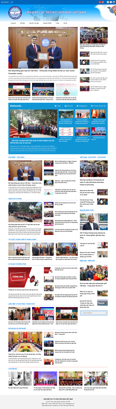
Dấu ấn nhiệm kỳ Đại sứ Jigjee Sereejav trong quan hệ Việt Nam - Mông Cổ (98, 88)
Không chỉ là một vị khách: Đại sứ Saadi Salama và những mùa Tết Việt (87, 254)
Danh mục (5, 2)
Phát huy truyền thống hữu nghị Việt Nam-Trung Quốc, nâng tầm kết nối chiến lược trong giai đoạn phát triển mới (98, 123)
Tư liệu (58, 23)
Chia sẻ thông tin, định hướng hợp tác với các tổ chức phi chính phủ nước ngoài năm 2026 (66, 213)
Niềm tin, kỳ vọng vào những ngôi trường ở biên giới (87, 294)
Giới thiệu (22, 23)
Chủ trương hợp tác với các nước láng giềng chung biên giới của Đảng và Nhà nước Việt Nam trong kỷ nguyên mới (65, 123)
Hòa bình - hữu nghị (34, 23)
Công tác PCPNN (47, 23)
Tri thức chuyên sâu (98, 106)
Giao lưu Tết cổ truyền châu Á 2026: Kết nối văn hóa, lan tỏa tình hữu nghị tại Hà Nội (19, 323)
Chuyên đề (12, 369)
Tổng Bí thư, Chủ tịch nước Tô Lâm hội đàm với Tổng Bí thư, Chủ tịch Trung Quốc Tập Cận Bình (66, 361)
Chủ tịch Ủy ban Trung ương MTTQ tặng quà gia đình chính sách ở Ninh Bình (98, 62)
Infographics (82, 106)
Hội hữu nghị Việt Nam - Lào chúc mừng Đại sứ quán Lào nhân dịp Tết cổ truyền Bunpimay (67, 259)
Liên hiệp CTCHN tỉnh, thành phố (21, 304)
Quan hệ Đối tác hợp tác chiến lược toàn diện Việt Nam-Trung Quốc (65, 139)
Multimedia (15, 106)
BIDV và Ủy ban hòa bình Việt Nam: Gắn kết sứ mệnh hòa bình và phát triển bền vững (19, 259)
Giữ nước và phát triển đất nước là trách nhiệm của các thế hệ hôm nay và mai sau (99, 79)
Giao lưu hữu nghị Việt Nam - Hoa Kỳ (19, 388)
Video (58, 106)
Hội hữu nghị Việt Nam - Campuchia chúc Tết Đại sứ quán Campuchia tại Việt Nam (42, 259)
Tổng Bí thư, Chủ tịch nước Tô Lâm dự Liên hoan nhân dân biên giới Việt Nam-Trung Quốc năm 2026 (67, 99)
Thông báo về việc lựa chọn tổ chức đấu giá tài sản (23, 290)
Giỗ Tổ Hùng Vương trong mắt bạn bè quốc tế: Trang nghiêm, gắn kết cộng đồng (98, 71)
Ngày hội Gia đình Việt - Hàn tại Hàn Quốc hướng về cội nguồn (87, 192)
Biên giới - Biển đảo (87, 261)
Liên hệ (65, 23)
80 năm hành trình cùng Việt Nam (43, 388)
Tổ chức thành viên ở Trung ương (22, 239)
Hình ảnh (69, 106)
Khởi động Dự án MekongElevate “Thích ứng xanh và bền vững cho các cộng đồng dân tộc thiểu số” (66, 222)
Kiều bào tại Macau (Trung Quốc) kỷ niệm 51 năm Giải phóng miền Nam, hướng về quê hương (93, 46)
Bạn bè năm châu (87, 210)
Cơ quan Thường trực (17, 264)
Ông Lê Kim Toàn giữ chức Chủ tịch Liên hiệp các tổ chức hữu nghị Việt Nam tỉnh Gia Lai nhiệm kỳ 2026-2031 (19, 99)
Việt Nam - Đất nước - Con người (93, 157)
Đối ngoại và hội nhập (17, 328)
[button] (106, 379)
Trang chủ (13, 23)
